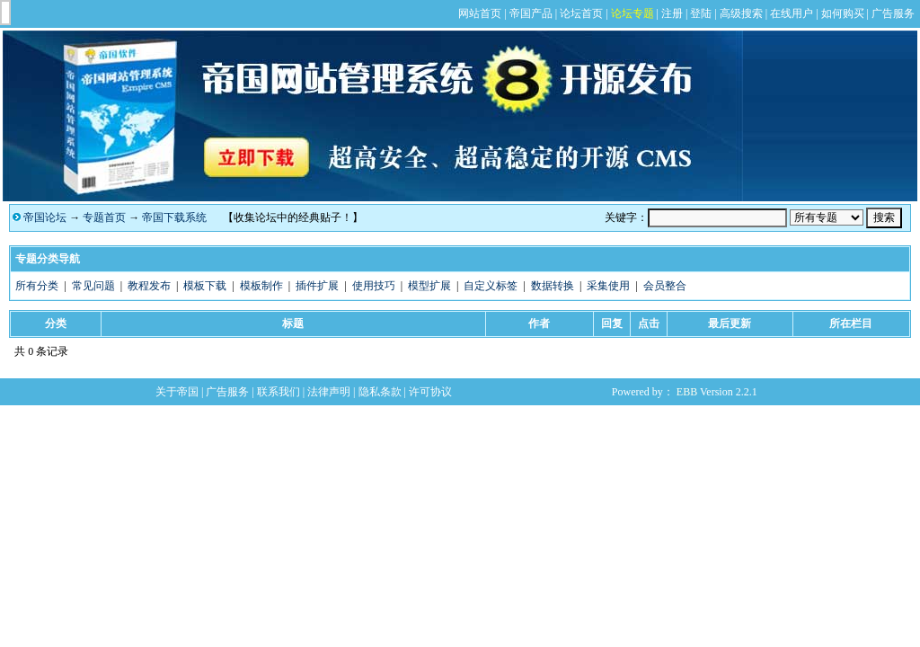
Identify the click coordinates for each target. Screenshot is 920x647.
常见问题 (93, 285)
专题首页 (104, 217)
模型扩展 (429, 285)
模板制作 (261, 285)
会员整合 (664, 285)
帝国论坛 (44, 217)
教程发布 (149, 285)
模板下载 (204, 285)
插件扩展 (317, 285)
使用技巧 (373, 285)
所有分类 (36, 285)
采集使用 (608, 285)
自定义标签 (491, 285)
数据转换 (552, 285)
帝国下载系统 (174, 217)
